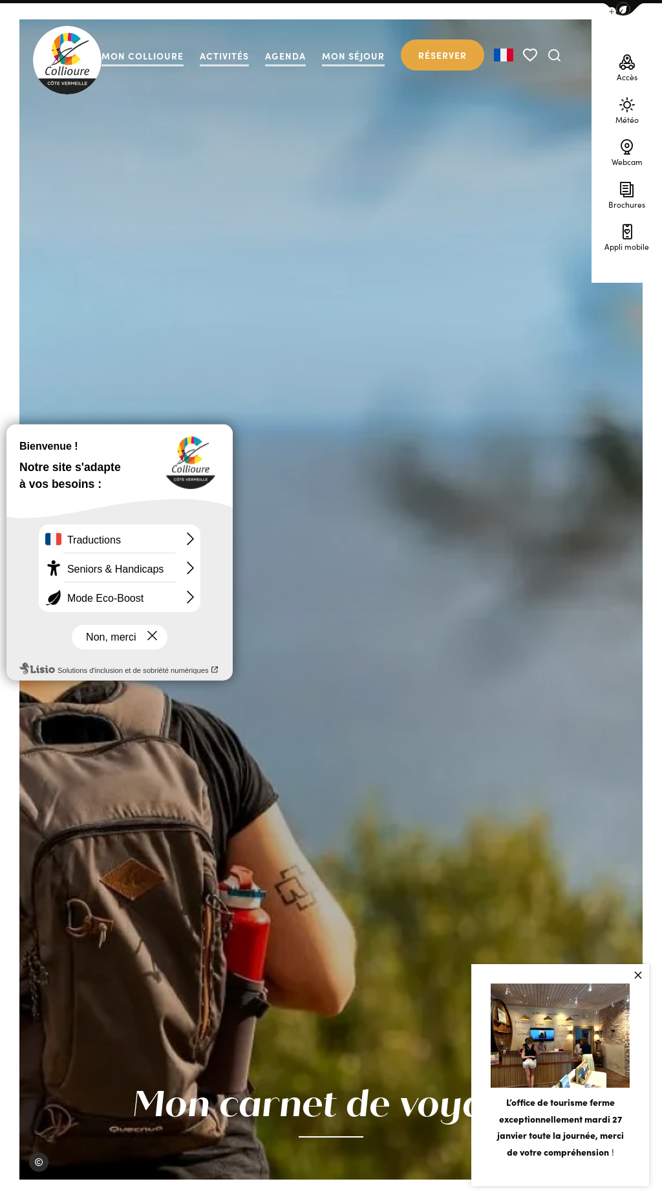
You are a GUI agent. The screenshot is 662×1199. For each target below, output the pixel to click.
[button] (623, 9)
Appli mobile (626, 235)
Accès (627, 66)
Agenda (285, 56)
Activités (224, 56)
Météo (627, 108)
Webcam (627, 151)
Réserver (442, 55)
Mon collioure (142, 56)
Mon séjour (353, 56)
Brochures (626, 193)
